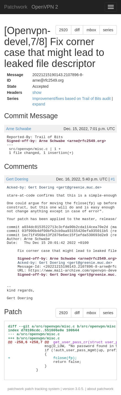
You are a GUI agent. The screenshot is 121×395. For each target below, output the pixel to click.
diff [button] (77, 30)
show (36, 92)
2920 (63, 30)
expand (38, 104)
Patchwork (15, 7)
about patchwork (100, 389)
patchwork (15, 389)
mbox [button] (91, 30)
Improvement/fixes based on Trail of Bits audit (72, 98)
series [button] (108, 30)
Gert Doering (17, 179)
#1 (113, 179)
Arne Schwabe (18, 128)
